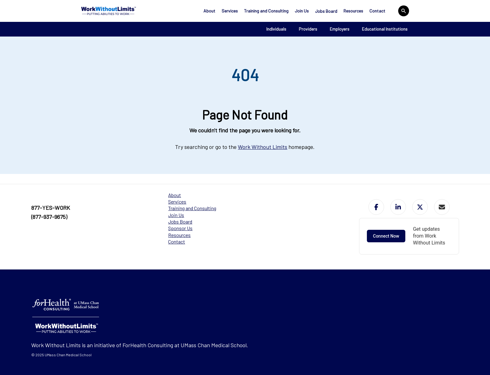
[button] (376, 207)
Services (230, 10)
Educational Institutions (385, 29)
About (209, 10)
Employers (339, 29)
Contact (377, 10)
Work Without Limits (262, 146)
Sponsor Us (180, 228)
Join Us (302, 10)
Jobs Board (326, 11)
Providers (308, 29)
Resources (353, 10)
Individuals (276, 29)
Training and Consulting (266, 10)
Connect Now (386, 236)
